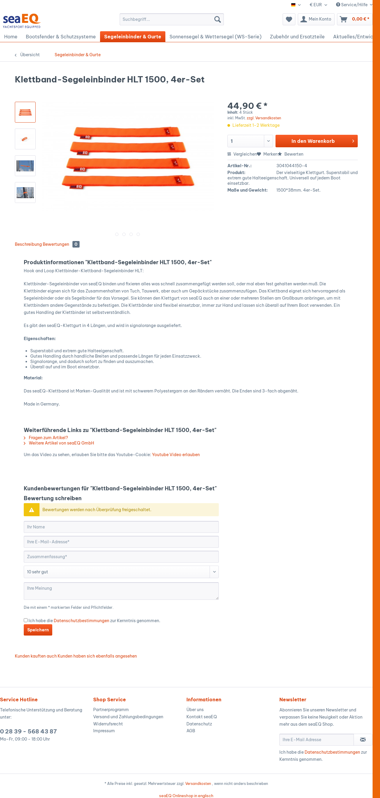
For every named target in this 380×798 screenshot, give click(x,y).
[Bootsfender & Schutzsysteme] (61, 36)
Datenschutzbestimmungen (81, 620)
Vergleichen (242, 154)
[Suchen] (217, 19)
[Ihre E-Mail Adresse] (316, 740)
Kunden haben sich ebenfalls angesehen (97, 656)
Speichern (38, 630)
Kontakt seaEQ (201, 716)
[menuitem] (172, 19)
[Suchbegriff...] (172, 19)
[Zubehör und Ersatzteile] (297, 36)
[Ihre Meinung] (121, 591)
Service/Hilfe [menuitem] (352, 4)
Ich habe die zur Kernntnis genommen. (94, 620)
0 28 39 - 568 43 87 (28, 731)
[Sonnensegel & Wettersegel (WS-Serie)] (215, 36)
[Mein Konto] (316, 19)
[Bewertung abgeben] (121, 572)
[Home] (11, 36)
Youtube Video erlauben (176, 454)
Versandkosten (198, 783)
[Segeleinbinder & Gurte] (132, 36)
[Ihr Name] (121, 527)
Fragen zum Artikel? (46, 437)
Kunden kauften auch (36, 656)
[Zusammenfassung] (121, 557)
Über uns (195, 709)
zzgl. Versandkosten (264, 118)
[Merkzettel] (289, 19)
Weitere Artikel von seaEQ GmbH (59, 443)
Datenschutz (199, 724)
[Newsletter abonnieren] (363, 740)
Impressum (104, 730)
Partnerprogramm (111, 709)
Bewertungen (61, 244)
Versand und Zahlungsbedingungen (128, 716)
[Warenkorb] (355, 19)
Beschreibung (28, 244)
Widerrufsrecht (108, 724)
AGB (190, 730)
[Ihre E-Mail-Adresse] (121, 542)
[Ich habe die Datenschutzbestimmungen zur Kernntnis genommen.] (26, 620)
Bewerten (290, 154)
